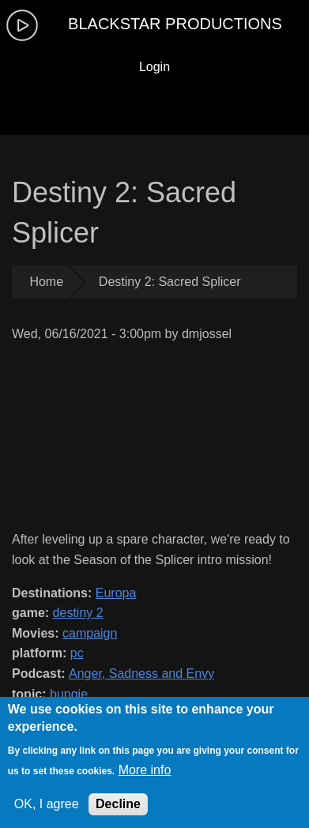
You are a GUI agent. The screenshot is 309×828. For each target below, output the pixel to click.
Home (46, 281)
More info (145, 770)
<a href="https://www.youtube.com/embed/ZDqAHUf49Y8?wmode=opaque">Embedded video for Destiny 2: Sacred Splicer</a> (154, 436)
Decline (118, 804)
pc (77, 653)
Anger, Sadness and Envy (141, 673)
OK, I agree (46, 804)
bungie (69, 694)
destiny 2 (78, 612)
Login (154, 66)
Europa (116, 593)
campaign (89, 633)
